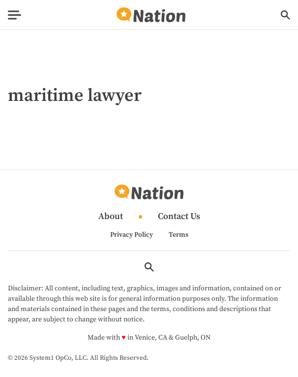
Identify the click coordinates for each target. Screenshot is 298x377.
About (110, 217)
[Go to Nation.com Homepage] (151, 15)
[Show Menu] (14, 15)
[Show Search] (285, 15)
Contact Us (179, 217)
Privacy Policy (131, 234)
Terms (178, 234)
